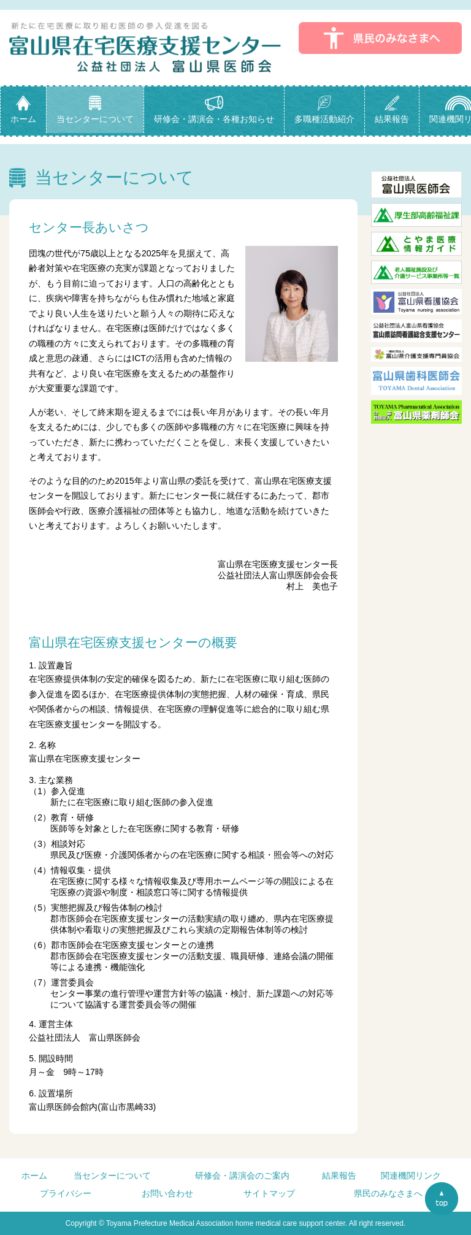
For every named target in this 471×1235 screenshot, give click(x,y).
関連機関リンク (411, 1175)
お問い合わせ (167, 1193)
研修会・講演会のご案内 (242, 1175)
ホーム (34, 1175)
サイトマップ (269, 1193)
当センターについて (112, 1175)
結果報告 (339, 1175)
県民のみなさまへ (388, 1193)
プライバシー (65, 1193)
